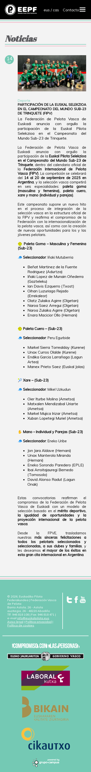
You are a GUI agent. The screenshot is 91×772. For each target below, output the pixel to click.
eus (47, 9)
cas (56, 9)
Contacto (71, 9)
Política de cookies (20, 625)
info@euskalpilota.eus (33, 618)
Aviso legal (15, 622)
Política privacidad (38, 622)
